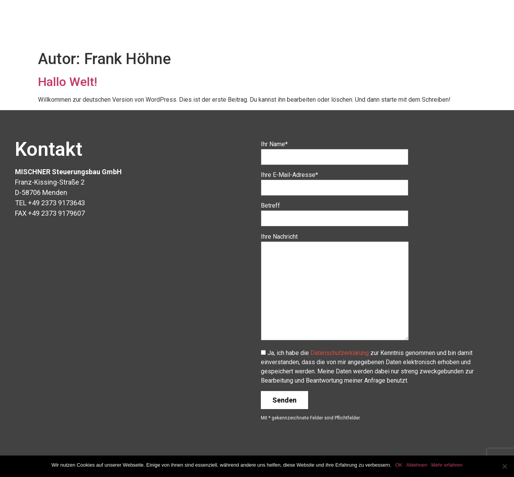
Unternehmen (286, 16)
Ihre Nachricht (335, 287)
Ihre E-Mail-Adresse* (334, 181)
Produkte (341, 16)
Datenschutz (473, 34)
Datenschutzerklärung (339, 353)
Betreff (334, 212)
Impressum (475, 16)
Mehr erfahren (447, 465)
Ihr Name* (334, 150)
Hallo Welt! (67, 81)
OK (399, 465)
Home (237, 16)
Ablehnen (416, 465)
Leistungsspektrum (406, 16)
